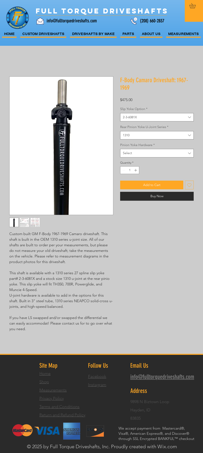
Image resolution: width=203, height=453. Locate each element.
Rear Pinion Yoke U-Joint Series (144, 127)
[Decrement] (123, 170)
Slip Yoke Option (133, 109)
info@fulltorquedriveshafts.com (72, 21)
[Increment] (136, 170)
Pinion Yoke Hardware (137, 145)
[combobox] (157, 117)
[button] (195, 5)
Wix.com (167, 446)
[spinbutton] (129, 170)
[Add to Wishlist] (189, 185)
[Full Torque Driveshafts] (102, 11)
